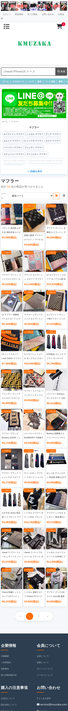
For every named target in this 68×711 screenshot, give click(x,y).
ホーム (6, 81)
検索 (61, 71)
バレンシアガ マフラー (33, 141)
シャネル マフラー (35, 134)
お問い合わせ (48, 14)
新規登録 (19, 14)
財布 (40, 81)
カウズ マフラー (53, 141)
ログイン (7, 14)
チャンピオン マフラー (37, 154)
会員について (43, 656)
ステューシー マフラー (14, 154)
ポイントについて (45, 669)
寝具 (61, 81)
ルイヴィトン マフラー (14, 134)
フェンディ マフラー (34, 147)
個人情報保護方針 (9, 675)
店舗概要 (5, 656)
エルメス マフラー (12, 141)
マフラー (15, 122)
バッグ (31, 81)
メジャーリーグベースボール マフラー (46, 161)
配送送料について (9, 705)
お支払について (8, 698)
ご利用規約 (6, 662)
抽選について (43, 662)
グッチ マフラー (53, 134)
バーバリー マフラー (13, 147)
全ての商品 (32, 14)
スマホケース (18, 81)
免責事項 (5, 669)
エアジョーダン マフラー (15, 161)
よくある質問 (44, 698)
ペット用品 (50, 81)
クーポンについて (45, 675)
